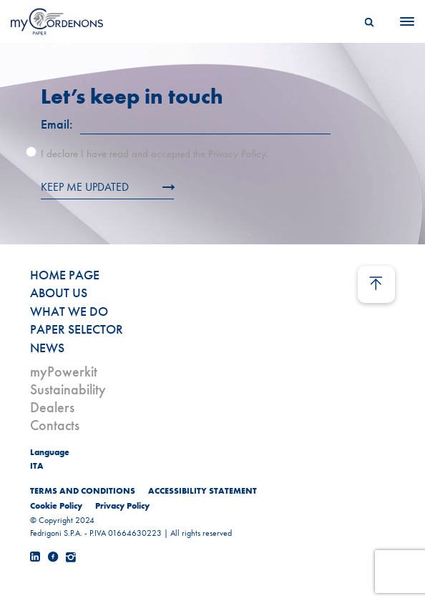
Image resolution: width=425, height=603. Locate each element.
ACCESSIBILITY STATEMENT (202, 491)
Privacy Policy (122, 506)
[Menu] (402, 21)
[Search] (369, 21)
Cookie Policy (56, 506)
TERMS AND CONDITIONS (82, 491)
